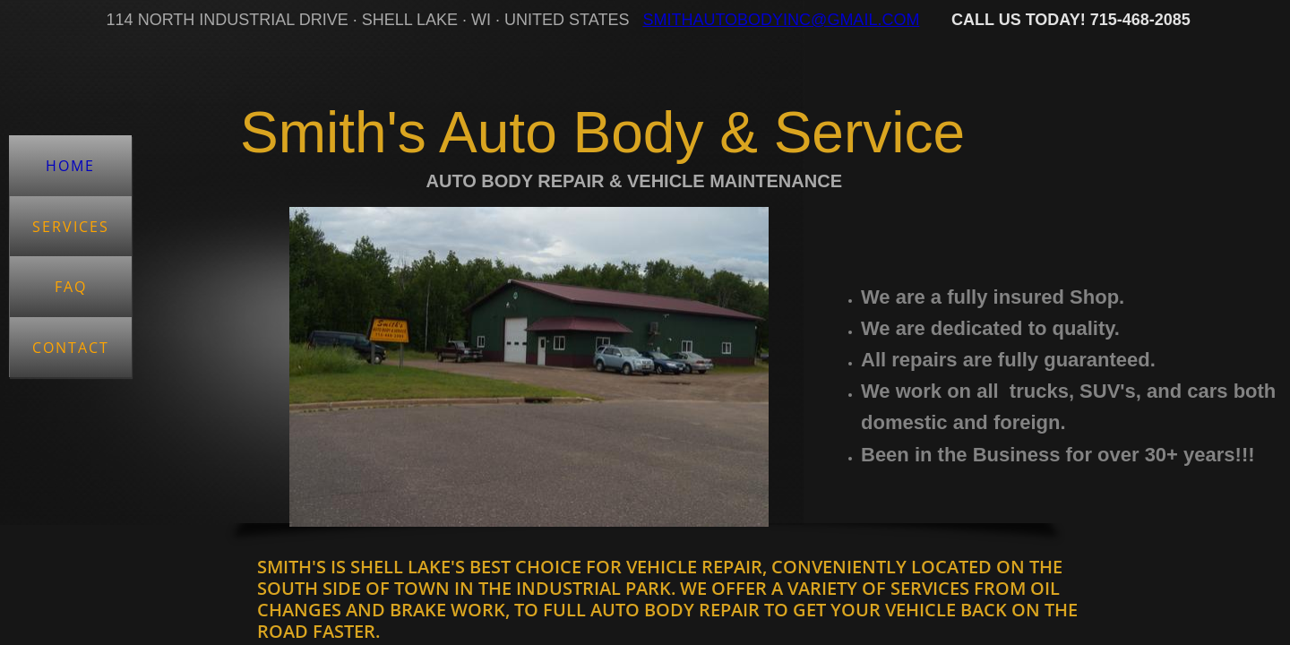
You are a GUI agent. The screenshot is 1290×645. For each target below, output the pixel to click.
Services (70, 226)
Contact (70, 347)
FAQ (71, 287)
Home (70, 166)
